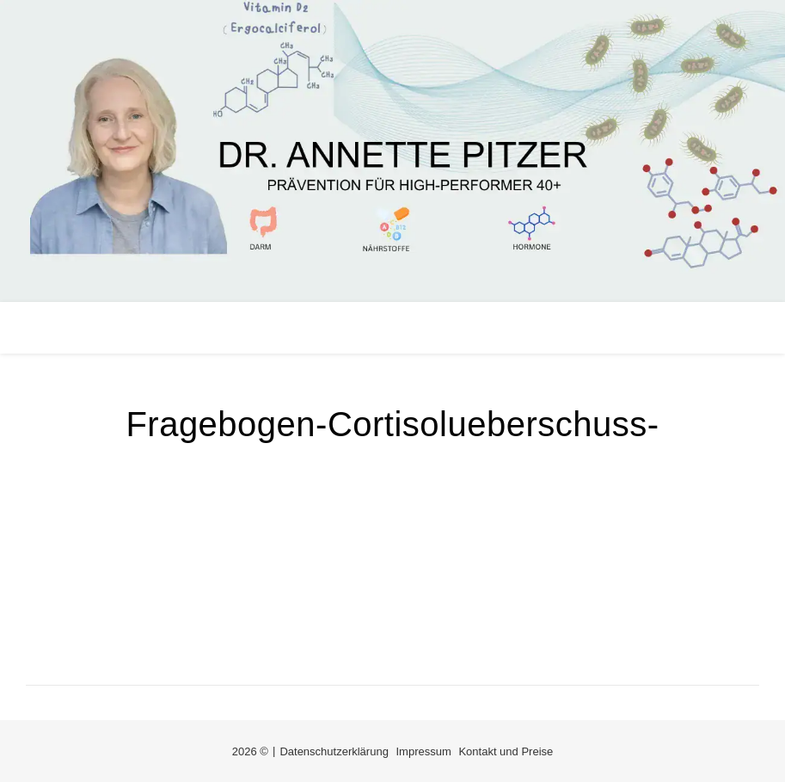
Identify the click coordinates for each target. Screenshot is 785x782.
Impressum (423, 751)
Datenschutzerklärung (333, 751)
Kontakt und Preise (505, 751)
